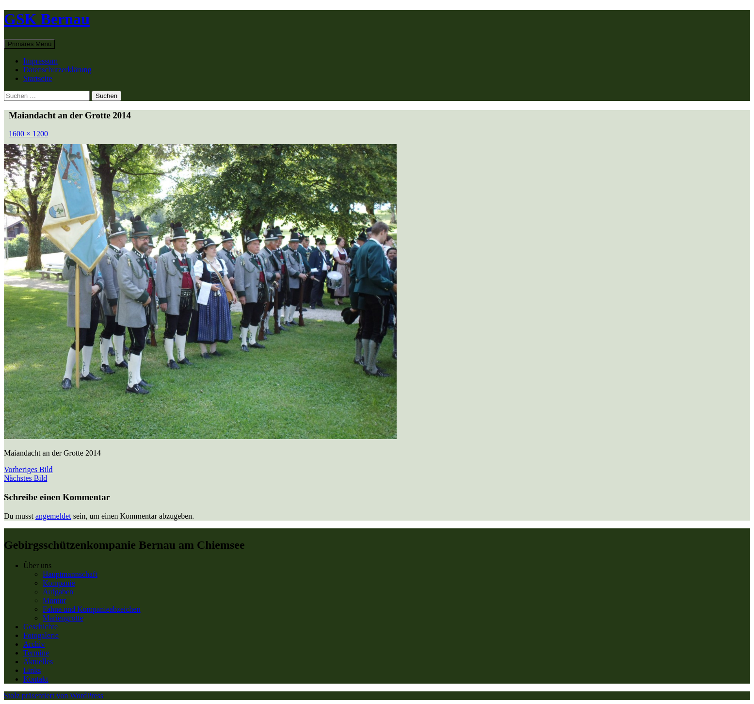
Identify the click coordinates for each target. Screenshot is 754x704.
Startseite (37, 78)
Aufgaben (58, 592)
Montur (54, 600)
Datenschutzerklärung (57, 69)
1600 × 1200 (28, 134)
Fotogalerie (41, 635)
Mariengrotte (63, 618)
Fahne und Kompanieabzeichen (92, 609)
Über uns (37, 565)
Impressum (40, 61)
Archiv (34, 644)
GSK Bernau (47, 19)
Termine (36, 653)
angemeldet (53, 516)
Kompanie (59, 583)
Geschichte (40, 626)
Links (32, 670)
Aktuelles (38, 661)
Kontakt (35, 679)
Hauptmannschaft (70, 574)
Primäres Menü (29, 44)
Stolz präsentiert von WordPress (53, 695)
